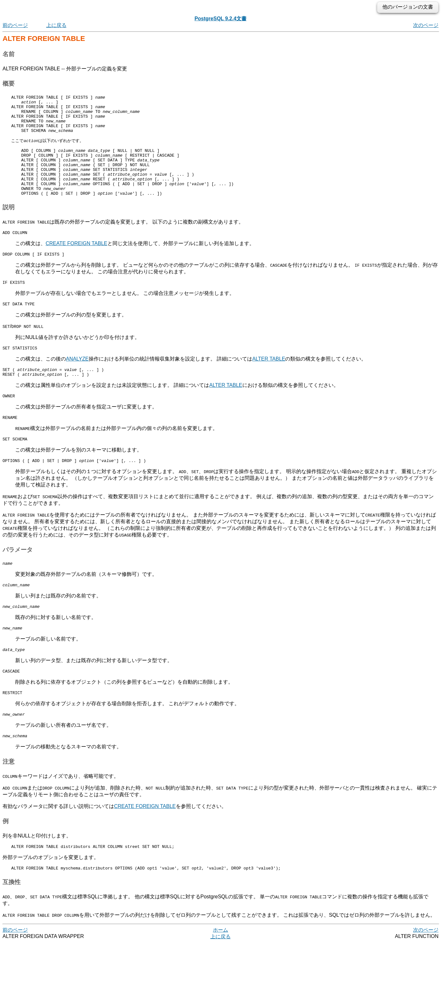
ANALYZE (77, 383)
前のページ (15, 25)
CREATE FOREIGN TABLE (76, 263)
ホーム (220, 970)
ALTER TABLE (268, 383)
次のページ (425, 25)
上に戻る (56, 25)
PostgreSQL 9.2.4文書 (220, 18)
